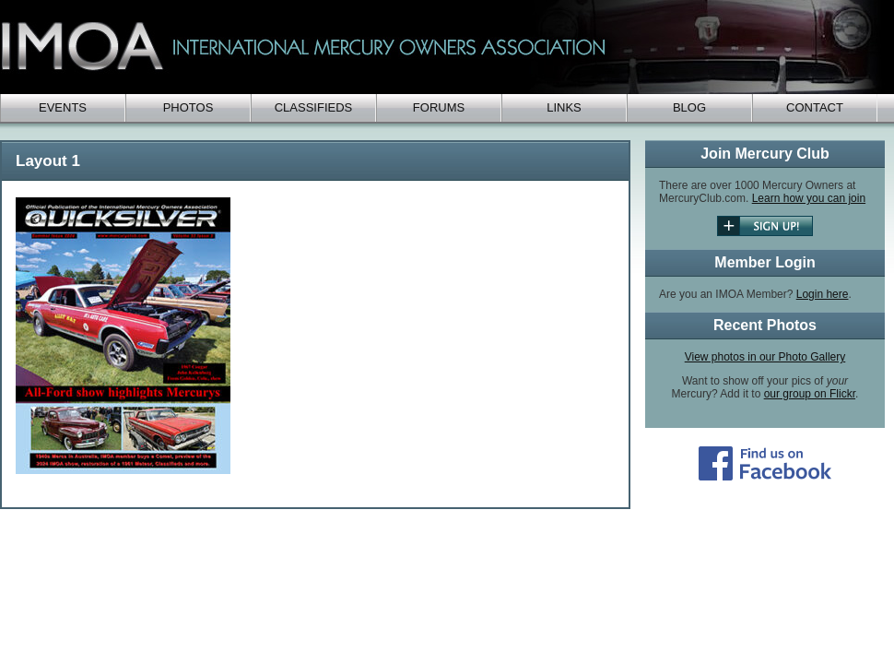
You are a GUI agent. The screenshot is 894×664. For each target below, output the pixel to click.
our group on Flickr (809, 393)
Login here (822, 294)
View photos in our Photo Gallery (765, 356)
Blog (689, 107)
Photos (188, 107)
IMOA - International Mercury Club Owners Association (442, 47)
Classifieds (314, 107)
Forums (439, 107)
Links (564, 107)
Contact (814, 107)
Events (63, 107)
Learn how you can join (808, 198)
